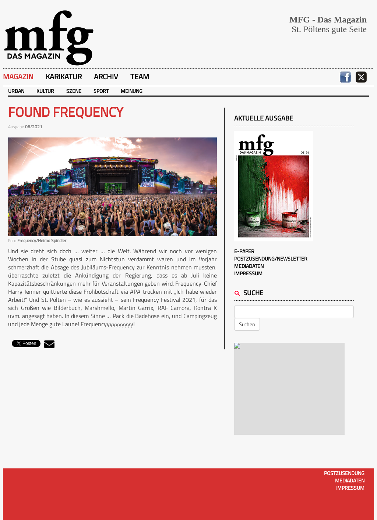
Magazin (18, 76)
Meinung (131, 91)
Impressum (248, 273)
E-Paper (244, 251)
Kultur (45, 91)
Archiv (106, 76)
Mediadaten (249, 266)
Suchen (247, 324)
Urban (16, 91)
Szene (73, 91)
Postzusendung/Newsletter (270, 258)
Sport (101, 91)
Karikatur (64, 76)
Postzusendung (344, 473)
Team (139, 76)
